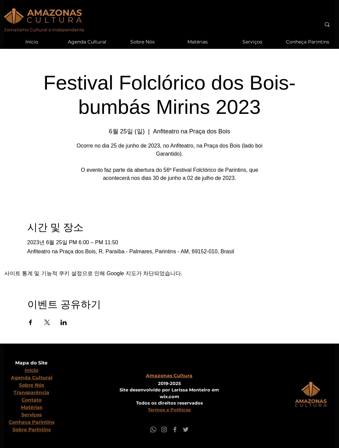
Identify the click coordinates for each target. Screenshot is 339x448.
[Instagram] (164, 429)
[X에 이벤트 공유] (47, 322)
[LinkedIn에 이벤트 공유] (63, 322)
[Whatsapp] (153, 429)
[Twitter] (185, 429)
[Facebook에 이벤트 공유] (30, 322)
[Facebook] (175, 429)
